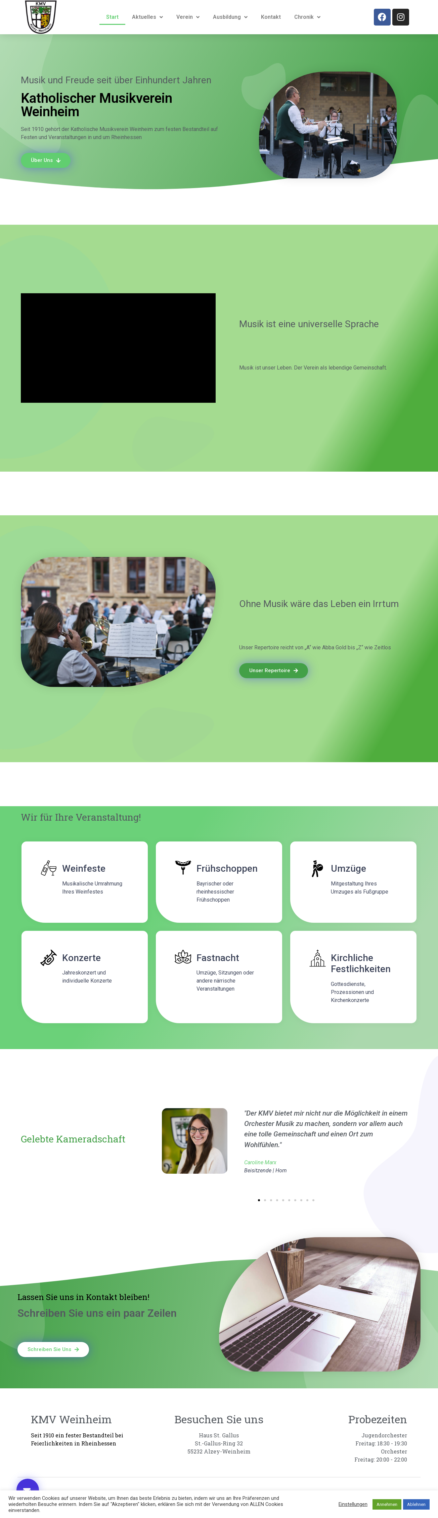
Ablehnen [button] (416, 1504)
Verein (188, 17)
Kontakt (271, 17)
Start (112, 17)
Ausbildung (230, 17)
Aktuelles (147, 17)
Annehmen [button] (387, 1504)
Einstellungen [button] (353, 1504)
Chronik (307, 17)
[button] (259, 1200)
